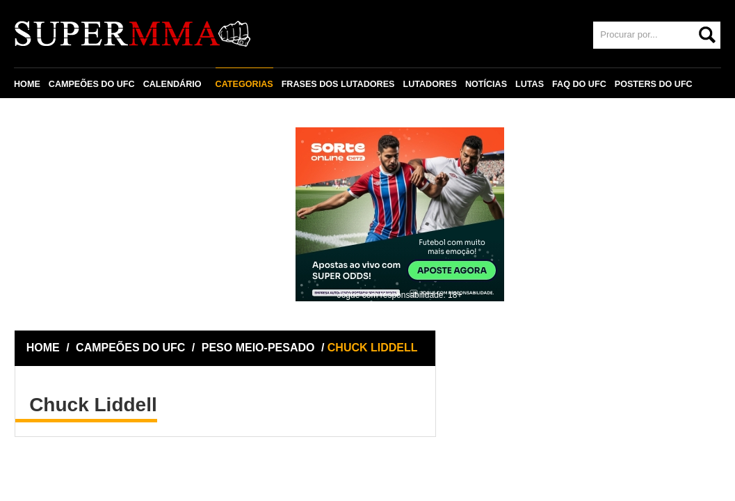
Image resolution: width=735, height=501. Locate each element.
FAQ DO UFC (579, 84)
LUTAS (529, 84)
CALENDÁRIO (172, 84)
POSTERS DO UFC (654, 84)
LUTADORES (429, 84)
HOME (27, 84)
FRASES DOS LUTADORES (338, 84)
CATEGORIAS (244, 84)
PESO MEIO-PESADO (258, 347)
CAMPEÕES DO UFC (92, 84)
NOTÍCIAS (486, 84)
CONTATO (43, 116)
